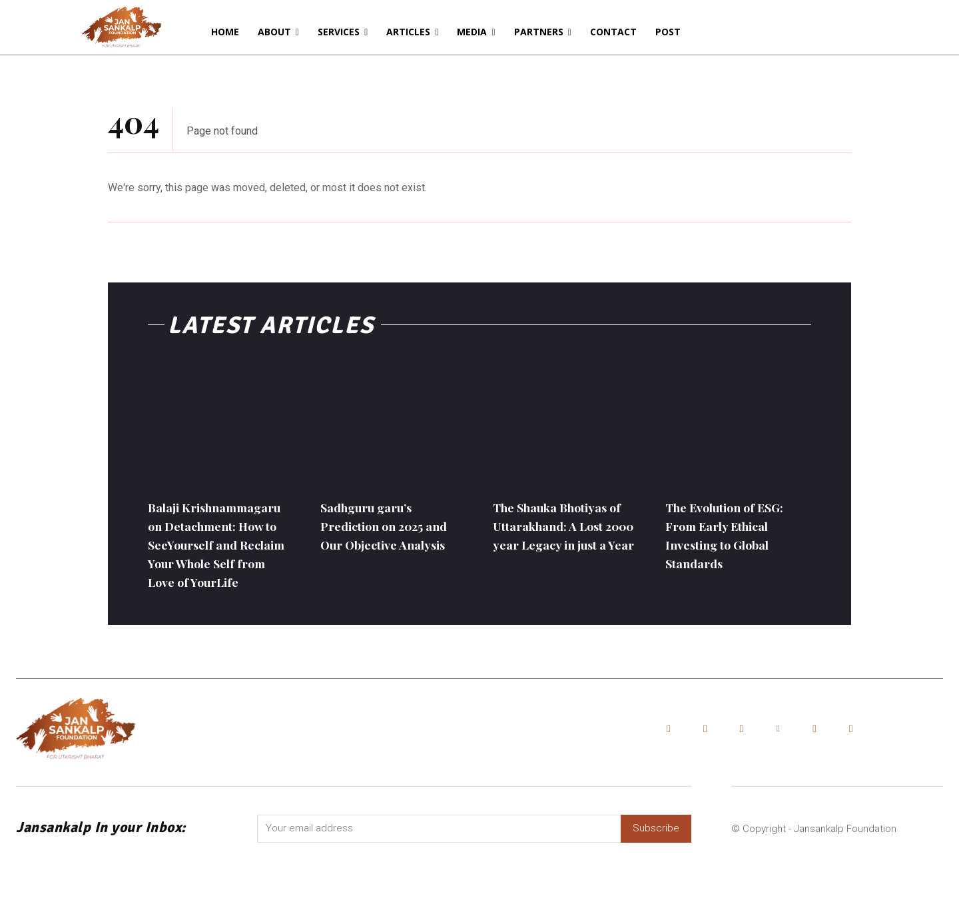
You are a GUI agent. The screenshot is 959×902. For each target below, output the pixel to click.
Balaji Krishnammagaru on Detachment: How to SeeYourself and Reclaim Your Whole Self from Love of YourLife (214, 563)
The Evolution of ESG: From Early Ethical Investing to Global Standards (735, 535)
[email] (439, 867)
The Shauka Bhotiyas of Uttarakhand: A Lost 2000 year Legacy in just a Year (564, 535)
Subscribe (656, 867)
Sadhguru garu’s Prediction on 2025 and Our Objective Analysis (381, 535)
